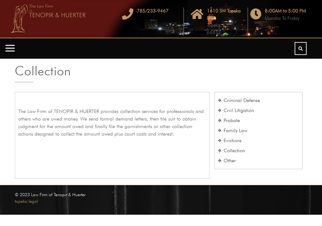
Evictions (233, 140)
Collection (234, 150)
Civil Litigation (239, 110)
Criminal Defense (242, 100)
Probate (232, 120)
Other (230, 161)
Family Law (235, 130)
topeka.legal (26, 201)
